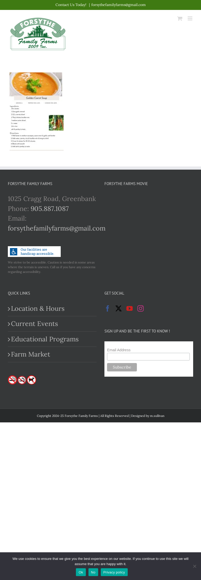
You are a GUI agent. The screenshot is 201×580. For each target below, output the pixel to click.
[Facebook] (107, 308)
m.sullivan (157, 416)
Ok (81, 572)
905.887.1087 (50, 208)
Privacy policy (114, 572)
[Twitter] (118, 308)
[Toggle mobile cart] (179, 18)
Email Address (118, 350)
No (93, 572)
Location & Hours (38, 308)
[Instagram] (140, 308)
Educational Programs (45, 339)
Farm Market (30, 354)
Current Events (34, 323)
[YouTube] (129, 308)
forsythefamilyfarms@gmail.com (118, 4)
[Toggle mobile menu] (190, 18)
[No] (194, 566)
